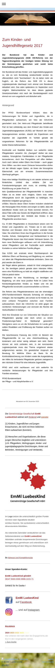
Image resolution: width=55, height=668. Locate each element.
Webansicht (48, 662)
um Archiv (12, 642)
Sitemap (24, 658)
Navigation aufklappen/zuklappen (27, 4)
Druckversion (9, 658)
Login (51, 658)
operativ (44, 417)
